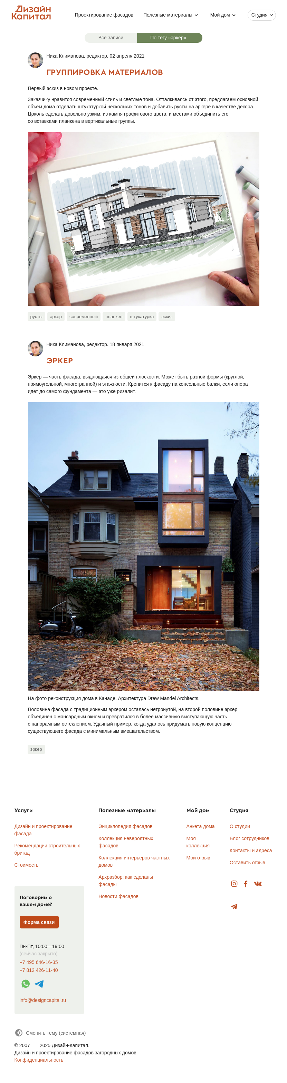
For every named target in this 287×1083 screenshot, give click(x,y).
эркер (56, 316)
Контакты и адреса (251, 850)
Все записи (110, 37)
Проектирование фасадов (104, 15)
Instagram (234, 884)
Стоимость (27, 865)
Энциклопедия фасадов (125, 826)
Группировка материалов (105, 72)
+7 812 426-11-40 (39, 970)
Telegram (234, 907)
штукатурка (142, 316)
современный (83, 316)
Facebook (245, 884)
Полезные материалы (167, 15)
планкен (113, 316)
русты (36, 316)
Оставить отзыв (247, 862)
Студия (259, 15)
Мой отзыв (198, 857)
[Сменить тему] (50, 1032)
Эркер (60, 360)
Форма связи (39, 922)
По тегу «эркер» (168, 37)
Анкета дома (200, 826)
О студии (240, 826)
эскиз (166, 316)
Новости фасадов (118, 896)
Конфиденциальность (39, 1060)
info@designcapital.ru (43, 1000)
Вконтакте (258, 884)
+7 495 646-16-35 (39, 962)
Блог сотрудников (249, 838)
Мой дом (220, 15)
